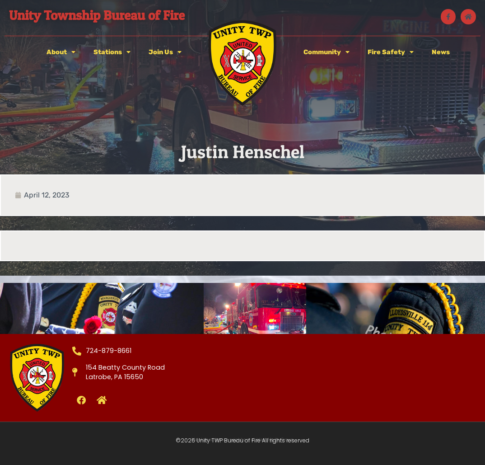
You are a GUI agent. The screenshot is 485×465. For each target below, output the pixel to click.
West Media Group (275, 439)
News (441, 52)
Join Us (165, 52)
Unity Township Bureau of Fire (97, 15)
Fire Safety (391, 52)
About (61, 52)
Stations (112, 52)
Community (326, 52)
